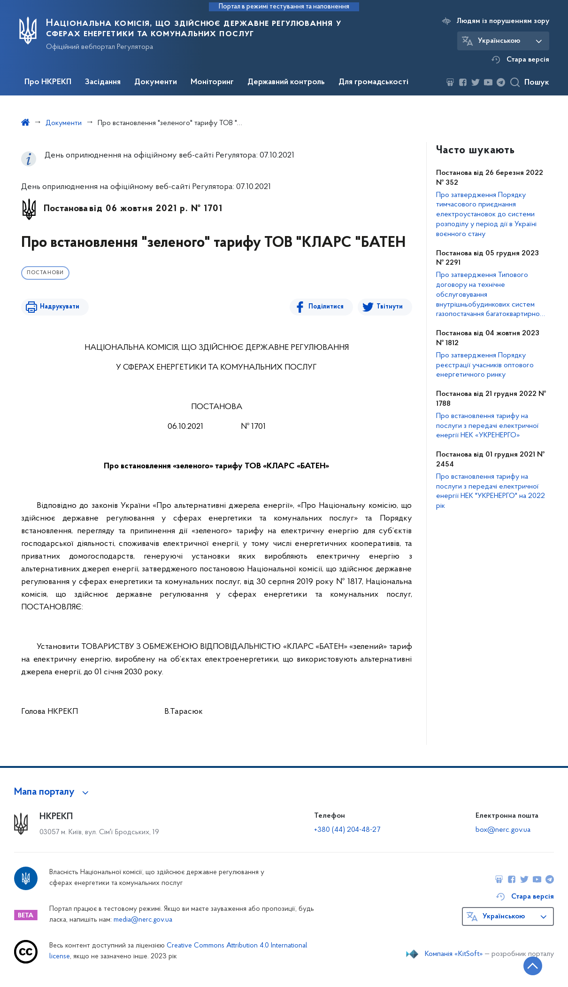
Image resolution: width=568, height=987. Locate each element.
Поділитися (326, 306)
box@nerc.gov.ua (503, 830)
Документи (155, 82)
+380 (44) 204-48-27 (347, 830)
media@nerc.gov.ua (143, 920)
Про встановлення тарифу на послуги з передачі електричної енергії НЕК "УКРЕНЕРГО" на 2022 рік (490, 491)
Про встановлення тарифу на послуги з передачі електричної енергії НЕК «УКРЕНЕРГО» (487, 426)
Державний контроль (286, 82)
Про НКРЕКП (47, 82)
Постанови (45, 273)
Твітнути (389, 306)
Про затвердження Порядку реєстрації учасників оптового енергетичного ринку (485, 365)
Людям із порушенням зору (503, 21)
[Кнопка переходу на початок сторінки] (532, 965)
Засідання (103, 82)
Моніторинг (212, 82)
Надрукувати (59, 306)
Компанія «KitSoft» (454, 954)
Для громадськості (373, 82)
